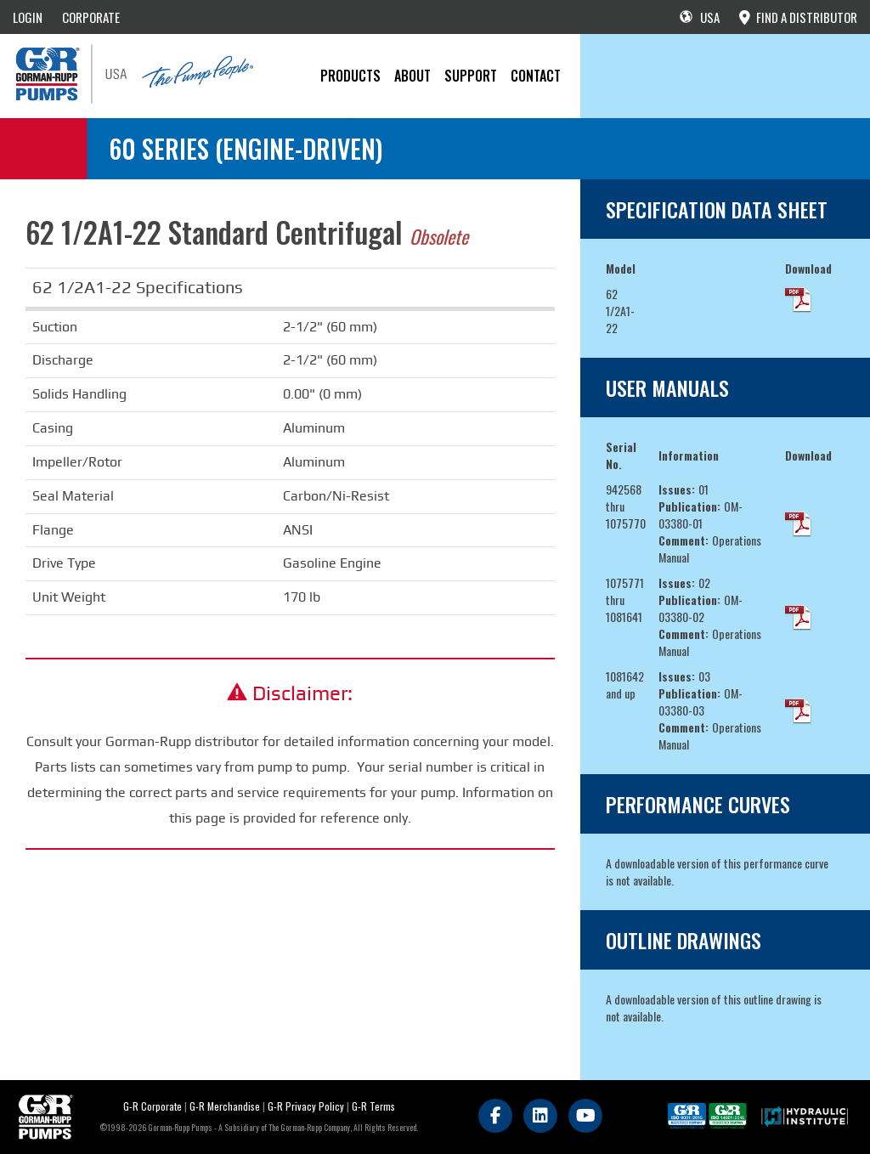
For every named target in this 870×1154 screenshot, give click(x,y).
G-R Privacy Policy (306, 1106)
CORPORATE (91, 17)
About (412, 75)
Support (470, 75)
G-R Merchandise (224, 1106)
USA (700, 17)
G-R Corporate (152, 1106)
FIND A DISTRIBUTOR (798, 17)
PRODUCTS (350, 75)
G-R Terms (373, 1106)
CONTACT (536, 75)
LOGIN (27, 17)
